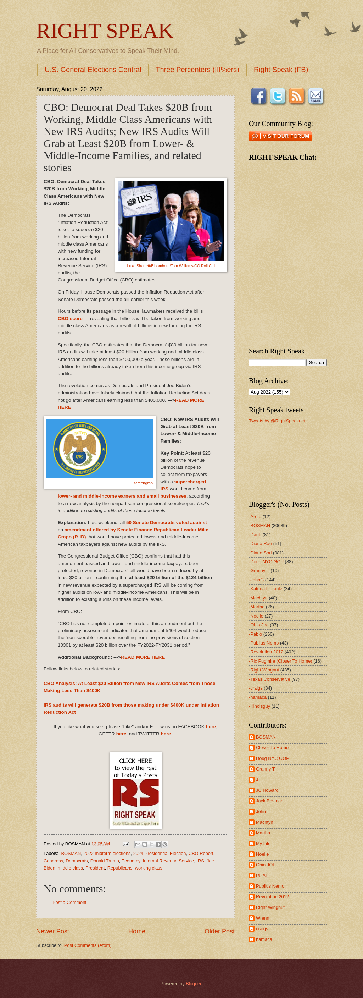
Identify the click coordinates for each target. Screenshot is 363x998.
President (95, 868)
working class (148, 868)
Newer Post (52, 931)
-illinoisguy (259, 706)
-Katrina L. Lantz (265, 588)
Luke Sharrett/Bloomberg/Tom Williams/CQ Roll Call (171, 266)
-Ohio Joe (259, 624)
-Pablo (255, 634)
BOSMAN (266, 737)
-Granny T (259, 570)
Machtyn (264, 822)
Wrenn (262, 918)
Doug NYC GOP (272, 758)
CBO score (70, 318)
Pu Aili (262, 875)
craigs (262, 928)
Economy (131, 860)
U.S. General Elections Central (93, 69)
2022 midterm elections (106, 853)
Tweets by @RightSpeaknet (277, 420)
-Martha (256, 606)
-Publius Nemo (264, 643)
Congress (53, 860)
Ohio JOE (266, 864)
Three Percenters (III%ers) (197, 69)
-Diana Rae (260, 543)
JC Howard (267, 790)
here (211, 726)
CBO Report (201, 853)
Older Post (220, 931)
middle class (70, 868)
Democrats (77, 860)
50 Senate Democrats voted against (166, 522)
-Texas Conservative (269, 679)
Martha (263, 832)
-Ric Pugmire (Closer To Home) (280, 661)
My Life (263, 843)
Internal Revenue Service (168, 860)
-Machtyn (258, 598)
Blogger (193, 983)
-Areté (255, 516)
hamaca (264, 939)
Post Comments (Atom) (88, 945)
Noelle (262, 854)
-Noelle (256, 616)
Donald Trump (104, 860)
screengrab (143, 483)
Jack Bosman (269, 801)
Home (136, 931)
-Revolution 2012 (266, 651)
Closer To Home (272, 747)
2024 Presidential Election (159, 853)
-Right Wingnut (264, 670)
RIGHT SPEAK (104, 30)
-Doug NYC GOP (266, 561)
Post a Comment (69, 902)
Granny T (265, 769)
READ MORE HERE (143, 657)
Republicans (120, 868)
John (261, 811)
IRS (200, 860)
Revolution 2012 (272, 896)
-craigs (256, 688)
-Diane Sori (260, 552)
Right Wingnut (270, 907)
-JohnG (256, 579)
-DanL (255, 534)
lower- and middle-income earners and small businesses (122, 496)
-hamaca (258, 697)
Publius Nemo (270, 886)
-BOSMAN (70, 853)
